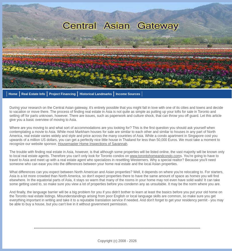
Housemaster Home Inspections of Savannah (92, 144)
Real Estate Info (33, 94)
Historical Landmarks (96, 94)
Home (13, 94)
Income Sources (128, 94)
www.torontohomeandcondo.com (155, 156)
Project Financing (62, 94)
